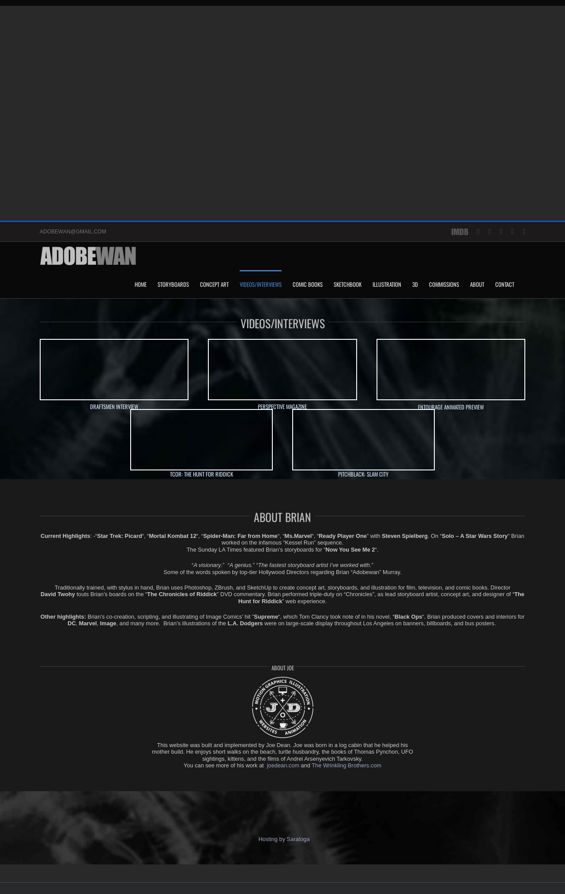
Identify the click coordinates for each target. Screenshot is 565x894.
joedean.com (283, 765)
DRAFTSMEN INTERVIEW (114, 406)
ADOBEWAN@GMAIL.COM (73, 232)
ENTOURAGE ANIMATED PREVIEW (451, 407)
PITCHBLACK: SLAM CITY (363, 474)
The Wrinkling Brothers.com (346, 765)
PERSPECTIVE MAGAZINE (282, 406)
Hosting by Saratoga (282, 839)
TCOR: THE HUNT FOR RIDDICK (201, 474)
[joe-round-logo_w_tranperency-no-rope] (282, 678)
